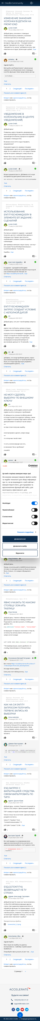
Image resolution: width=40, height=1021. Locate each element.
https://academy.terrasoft (16, 274)
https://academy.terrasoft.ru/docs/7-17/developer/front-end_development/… (19, 665)
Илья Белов (12, 612)
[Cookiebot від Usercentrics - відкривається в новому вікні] (28, 466)
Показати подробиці (25, 532)
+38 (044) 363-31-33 (21, 1000)
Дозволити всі (20, 539)
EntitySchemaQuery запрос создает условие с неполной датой (20, 309)
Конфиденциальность (28, 1019)
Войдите (7, 98)
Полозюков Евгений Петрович (19, 658)
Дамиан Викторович (15, 744)
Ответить (7, 84)
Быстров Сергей (14, 835)
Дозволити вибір (20, 546)
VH (9, 316)
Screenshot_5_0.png (14, 924)
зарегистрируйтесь (19, 98)
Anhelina (11, 59)
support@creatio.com (21, 1004)
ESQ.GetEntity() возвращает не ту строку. (15, 890)
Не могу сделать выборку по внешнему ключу (19, 397)
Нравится (5, 53)
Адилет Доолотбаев (15, 801)
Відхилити (20, 553)
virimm (10, 460)
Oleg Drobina (12, 558)
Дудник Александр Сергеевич (18, 896)
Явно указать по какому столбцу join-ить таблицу (20, 605)
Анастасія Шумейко (15, 262)
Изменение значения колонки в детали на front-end (17, 21)
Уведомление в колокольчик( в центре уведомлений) (19, 117)
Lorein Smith (12, 28)
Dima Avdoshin (13, 717)
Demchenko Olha (14, 936)
